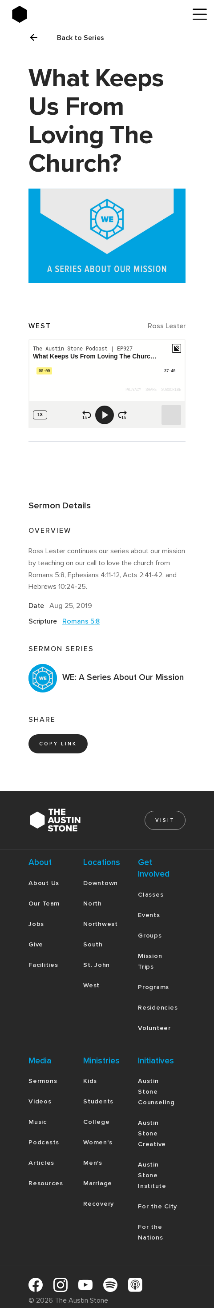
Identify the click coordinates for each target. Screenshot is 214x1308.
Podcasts (43, 1142)
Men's (92, 1163)
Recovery (98, 1203)
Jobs (36, 924)
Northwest (100, 924)
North (92, 903)
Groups (150, 935)
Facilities (43, 965)
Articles (41, 1163)
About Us (43, 883)
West (91, 985)
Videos (40, 1101)
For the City (157, 1206)
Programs (153, 987)
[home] (107, 14)
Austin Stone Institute (152, 1175)
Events (149, 915)
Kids (90, 1081)
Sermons (42, 1081)
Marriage (97, 1183)
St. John (96, 965)
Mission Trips (150, 961)
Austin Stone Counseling (156, 1091)
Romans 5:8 (81, 621)
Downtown (100, 883)
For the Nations (150, 1232)
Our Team (44, 903)
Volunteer (154, 1028)
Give (35, 944)
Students (98, 1101)
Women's (97, 1142)
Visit (165, 820)
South (93, 944)
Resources (45, 1183)
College (96, 1122)
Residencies (158, 1007)
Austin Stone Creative (152, 1133)
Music (37, 1122)
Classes (150, 894)
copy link (58, 744)
